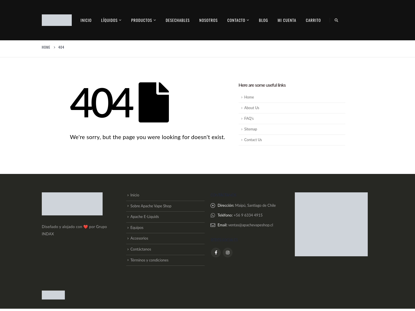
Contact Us (253, 140)
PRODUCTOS (141, 20)
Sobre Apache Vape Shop (151, 206)
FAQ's (249, 118)
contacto (236, 20)
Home (249, 97)
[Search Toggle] (336, 20)
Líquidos (109, 20)
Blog (263, 20)
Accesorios (139, 240)
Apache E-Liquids (145, 217)
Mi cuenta (287, 20)
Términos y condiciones (150, 262)
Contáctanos (141, 251)
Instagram (228, 252)
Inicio (86, 20)
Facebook (216, 252)
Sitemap (250, 129)
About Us (251, 108)
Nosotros (208, 20)
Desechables (178, 20)
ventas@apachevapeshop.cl (250, 225)
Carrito (313, 20)
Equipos (137, 228)
